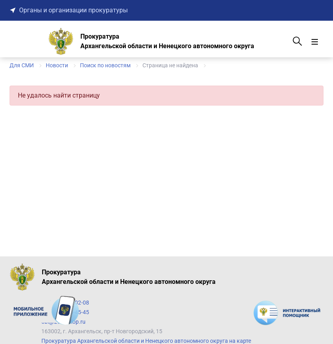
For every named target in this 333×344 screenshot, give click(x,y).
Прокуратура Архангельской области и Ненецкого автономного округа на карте (146, 341)
